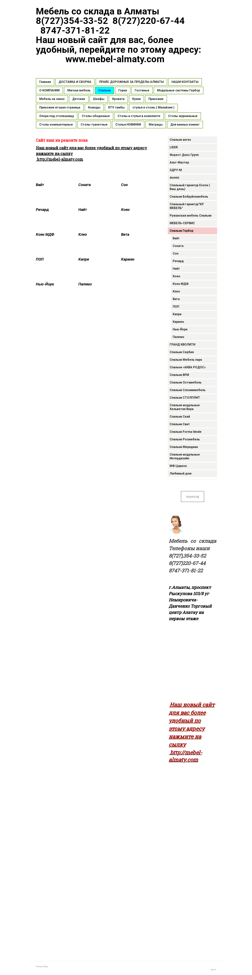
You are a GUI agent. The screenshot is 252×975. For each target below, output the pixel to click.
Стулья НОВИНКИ (128, 124)
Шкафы (98, 99)
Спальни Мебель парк (186, 359)
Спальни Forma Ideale (186, 432)
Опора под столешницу (56, 116)
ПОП (176, 306)
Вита (176, 299)
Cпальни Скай (180, 416)
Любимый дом (180, 473)
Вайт (176, 238)
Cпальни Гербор (181, 231)
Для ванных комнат (185, 124)
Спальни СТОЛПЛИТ (185, 397)
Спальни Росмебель (185, 439)
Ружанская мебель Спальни (190, 215)
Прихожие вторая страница (59, 107)
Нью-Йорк (180, 329)
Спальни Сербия (182, 352)
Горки (122, 90)
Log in (213, 969)
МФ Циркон (178, 466)
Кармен (178, 322)
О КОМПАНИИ (49, 90)
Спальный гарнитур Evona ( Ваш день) (190, 187)
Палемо (178, 337)
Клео (176, 291)
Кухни (136, 99)
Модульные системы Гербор (178, 90)
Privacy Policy (42, 966)
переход (192, 496)
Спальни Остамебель (186, 382)
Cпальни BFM (179, 375)
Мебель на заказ (52, 99)
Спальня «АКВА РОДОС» (188, 367)
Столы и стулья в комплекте (139, 116)
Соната (178, 246)
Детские (78, 99)
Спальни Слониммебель (188, 390)
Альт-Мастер (179, 162)
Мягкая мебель (79, 90)
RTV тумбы (116, 107)
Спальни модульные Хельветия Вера (185, 407)
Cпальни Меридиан (184, 447)
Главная (45, 82)
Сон (175, 253)
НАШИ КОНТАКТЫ (185, 82)
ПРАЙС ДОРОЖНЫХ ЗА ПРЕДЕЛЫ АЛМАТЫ (131, 82)
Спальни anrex (180, 139)
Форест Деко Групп (184, 155)
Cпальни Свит (180, 424)
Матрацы (156, 124)
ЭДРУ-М (176, 170)
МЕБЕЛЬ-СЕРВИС (182, 223)
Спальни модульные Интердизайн (185, 456)
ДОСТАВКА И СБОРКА (75, 82)
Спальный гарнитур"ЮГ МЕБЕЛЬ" (187, 206)
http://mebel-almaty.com (59, 159)
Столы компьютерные (56, 124)
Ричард (178, 261)
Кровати (118, 99)
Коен (176, 276)
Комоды (94, 107)
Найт (176, 268)
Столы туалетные (94, 124)
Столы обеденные (96, 116)
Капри (177, 314)
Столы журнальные (183, 116)
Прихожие (156, 99)
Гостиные (142, 90)
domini (174, 177)
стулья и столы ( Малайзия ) (153, 107)
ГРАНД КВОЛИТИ (182, 344)
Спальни (104, 90)
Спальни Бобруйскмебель (189, 196)
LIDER (174, 147)
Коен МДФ (180, 284)
